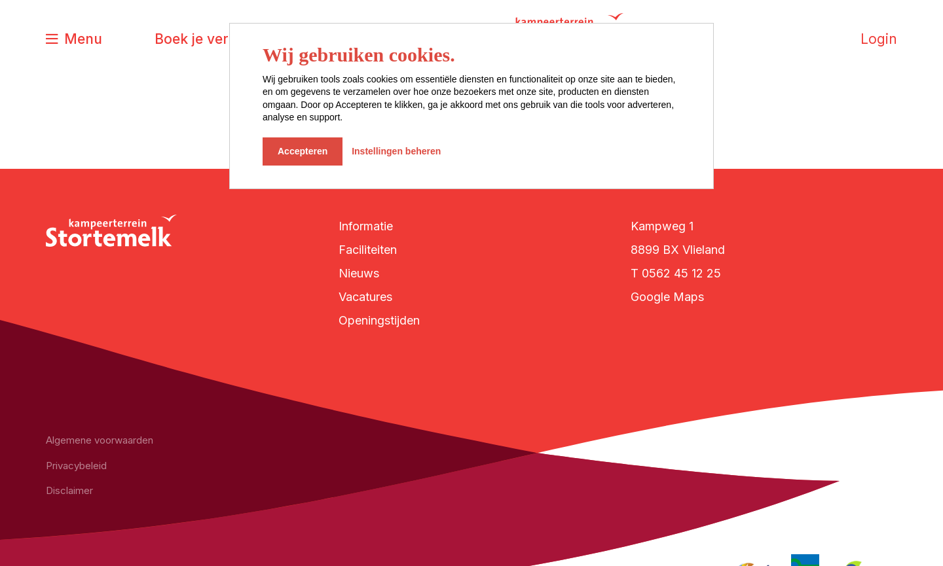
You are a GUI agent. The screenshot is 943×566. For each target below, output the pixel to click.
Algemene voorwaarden (99, 440)
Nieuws (359, 273)
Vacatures (365, 297)
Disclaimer (69, 490)
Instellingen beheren (396, 151)
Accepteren (302, 151)
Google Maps (667, 297)
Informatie (366, 226)
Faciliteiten (368, 249)
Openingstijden (379, 320)
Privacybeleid (76, 465)
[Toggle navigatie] (74, 39)
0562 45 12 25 (681, 273)
